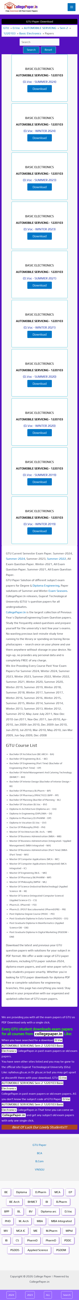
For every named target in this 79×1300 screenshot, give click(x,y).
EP (70, 1192)
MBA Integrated (61, 1221)
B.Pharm (61, 1201)
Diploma (21, 1192)
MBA (40, 1221)
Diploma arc (48, 1211)
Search (31, 49)
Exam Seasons (58, 591)
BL (19, 1211)
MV (6, 1230)
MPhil (69, 1230)
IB (6, 1240)
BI (47, 1201)
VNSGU (39, 1169)
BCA (39, 1153)
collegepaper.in (48, 1034)
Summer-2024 (15, 558)
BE (6, 1192)
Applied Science (38, 1250)
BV (31, 1211)
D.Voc (68, 1211)
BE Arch (14, 1201)
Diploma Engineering (46, 585)
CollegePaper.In (16, 612)
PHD (8, 1221)
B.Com (39, 1161)
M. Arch (24, 1221)
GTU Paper (39, 1145)
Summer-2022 (56, 558)
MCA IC (20, 1230)
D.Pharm (40, 1192)
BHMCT (32, 1201)
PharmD (32, 1240)
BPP (6, 1211)
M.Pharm (51, 1230)
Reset (48, 49)
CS (17, 1240)
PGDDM (61, 1250)
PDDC (67, 1240)
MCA (57, 1192)
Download (40, 88)
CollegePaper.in (13, 1115)
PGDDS (14, 1250)
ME (35, 1230)
